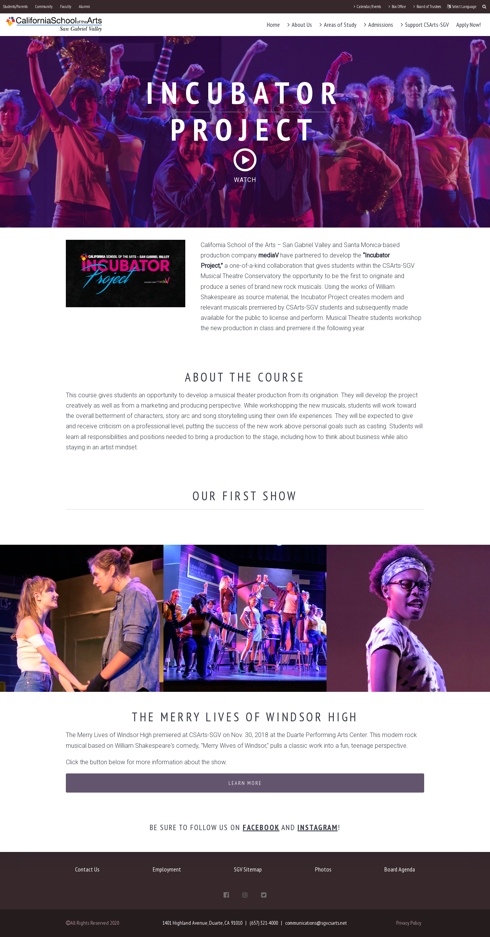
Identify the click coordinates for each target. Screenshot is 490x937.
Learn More (245, 783)
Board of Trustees (427, 6)
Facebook (261, 827)
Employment (167, 869)
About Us (299, 24)
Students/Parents (15, 6)
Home (273, 24)
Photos (323, 869)
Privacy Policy (408, 922)
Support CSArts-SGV (425, 24)
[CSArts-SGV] (54, 24)
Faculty (65, 6)
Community (43, 6)
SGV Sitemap (248, 869)
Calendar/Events (367, 6)
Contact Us (87, 869)
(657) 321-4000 (264, 922)
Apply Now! (468, 24)
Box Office (397, 6)
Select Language (461, 6)
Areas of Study (338, 24)
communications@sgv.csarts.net (316, 922)
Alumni (84, 6)
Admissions (378, 24)
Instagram (317, 827)
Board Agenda (399, 869)
